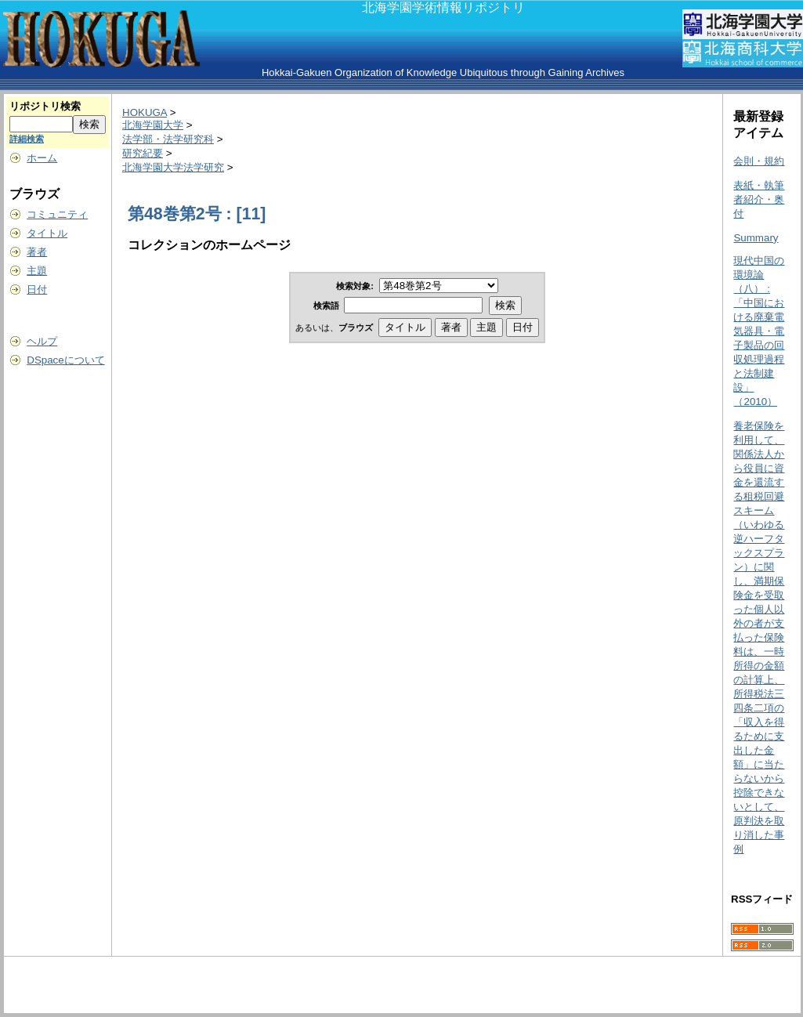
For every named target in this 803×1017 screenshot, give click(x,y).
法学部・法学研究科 (168, 139)
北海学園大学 (152, 125)
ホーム (42, 158)
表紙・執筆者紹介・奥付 (758, 199)
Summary (755, 238)
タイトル (47, 233)
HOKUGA (144, 112)
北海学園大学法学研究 (173, 167)
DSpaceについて (65, 360)
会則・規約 (758, 161)
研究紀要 (142, 153)
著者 (37, 252)
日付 (37, 289)
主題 (37, 271)
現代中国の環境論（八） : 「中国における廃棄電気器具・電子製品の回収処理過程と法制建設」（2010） (758, 331)
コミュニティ (57, 214)
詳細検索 (26, 138)
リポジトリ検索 (45, 106)
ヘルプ (42, 341)
